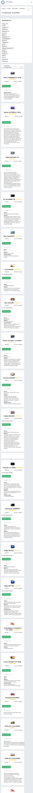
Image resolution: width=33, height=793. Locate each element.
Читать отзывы (6, 86)
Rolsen (3, 46)
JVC (3, 44)
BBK (3, 35)
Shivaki (4, 51)
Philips (3, 24)
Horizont (4, 59)
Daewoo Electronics (7, 48)
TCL (3, 57)
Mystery (4, 53)
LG (2, 25)
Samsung (4, 31)
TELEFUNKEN (5, 38)
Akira (3, 50)
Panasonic (4, 37)
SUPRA (3, 29)
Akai (3, 55)
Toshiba (4, 27)
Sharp (3, 40)
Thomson (4, 42)
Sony (3, 33)
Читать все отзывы (8, 98)
